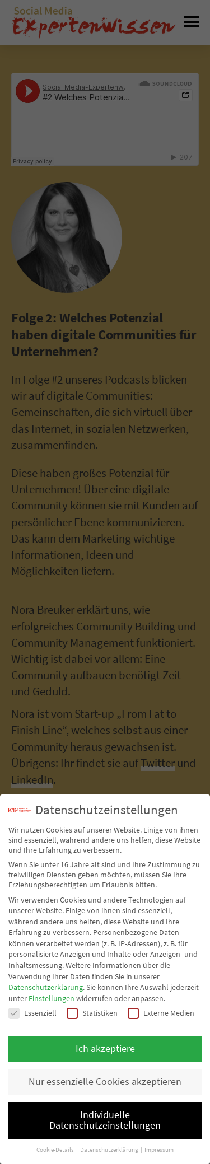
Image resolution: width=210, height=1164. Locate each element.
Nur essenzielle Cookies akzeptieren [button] (105, 1082)
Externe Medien (161, 1013)
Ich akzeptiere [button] (105, 1049)
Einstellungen (51, 998)
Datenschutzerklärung (45, 987)
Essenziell (32, 1013)
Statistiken (92, 1013)
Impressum (159, 1149)
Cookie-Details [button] (55, 1149)
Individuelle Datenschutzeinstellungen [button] (105, 1120)
